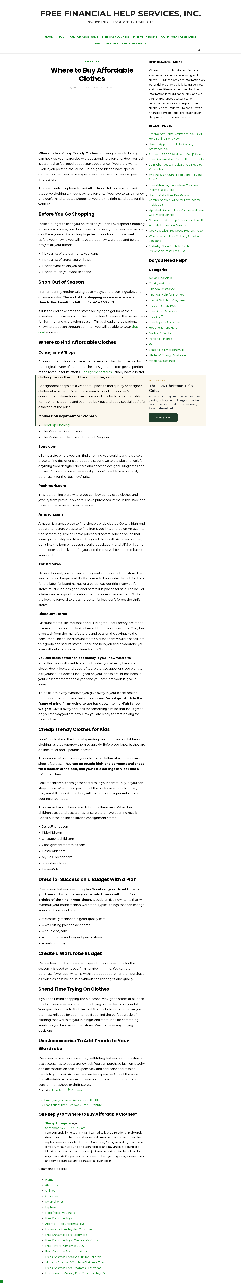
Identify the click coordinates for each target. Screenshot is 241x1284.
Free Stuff (92, 61)
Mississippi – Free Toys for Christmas (68, 1229)
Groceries (51, 1196)
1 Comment (77, 1090)
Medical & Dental (160, 333)
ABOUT (61, 36)
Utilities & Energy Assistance (167, 355)
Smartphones (54, 1201)
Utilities (112, 43)
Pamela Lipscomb (103, 87)
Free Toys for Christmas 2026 (64, 1246)
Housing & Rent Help (163, 327)
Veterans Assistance (162, 360)
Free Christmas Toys (162, 305)
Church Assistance (84, 36)
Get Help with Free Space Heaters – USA (176, 230)
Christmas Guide (134, 43)
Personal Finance (160, 338)
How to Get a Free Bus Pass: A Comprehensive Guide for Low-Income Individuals (175, 200)
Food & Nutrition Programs (167, 300)
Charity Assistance (161, 283)
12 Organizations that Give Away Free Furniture (70, 1105)
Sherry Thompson (58, 1123)
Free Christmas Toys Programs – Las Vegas (73, 1268)
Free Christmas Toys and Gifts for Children (73, 1257)
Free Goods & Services (163, 311)
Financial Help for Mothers (166, 294)
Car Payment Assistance (178, 36)
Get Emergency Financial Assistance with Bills (68, 1100)
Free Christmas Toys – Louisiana (66, 1251)
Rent (98, 43)
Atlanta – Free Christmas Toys (64, 1223)
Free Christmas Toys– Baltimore (66, 1234)
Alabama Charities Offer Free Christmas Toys (74, 1262)
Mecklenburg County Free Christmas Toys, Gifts (77, 1273)
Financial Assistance (162, 289)
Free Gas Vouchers (115, 36)
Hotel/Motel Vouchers (60, 1212)
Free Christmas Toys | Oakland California (72, 1240)
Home (49, 36)
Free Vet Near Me (145, 36)
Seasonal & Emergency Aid (167, 349)
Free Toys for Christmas (164, 322)
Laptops (50, 1207)
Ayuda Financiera (160, 278)
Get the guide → (163, 417)
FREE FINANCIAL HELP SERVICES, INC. (120, 13)
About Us (51, 1185)
